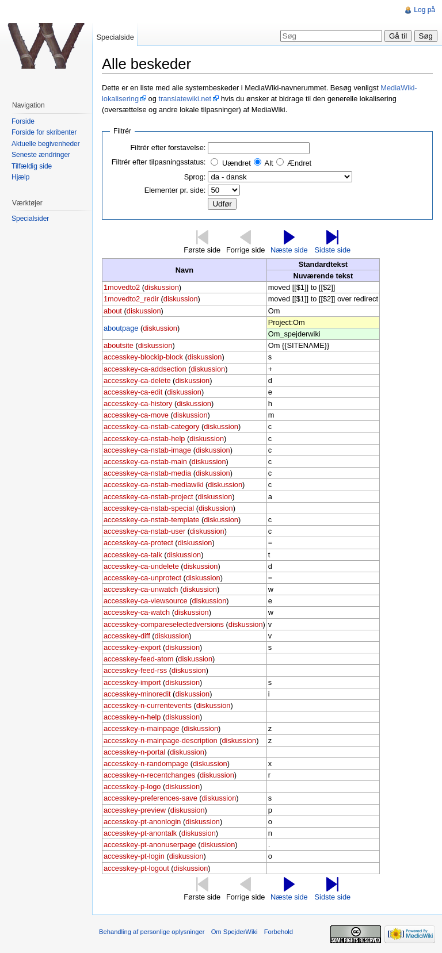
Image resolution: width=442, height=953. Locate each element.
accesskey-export (132, 647)
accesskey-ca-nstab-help (144, 438)
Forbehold (278, 931)
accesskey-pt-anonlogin (142, 821)
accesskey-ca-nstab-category (151, 426)
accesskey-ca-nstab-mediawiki (154, 484)
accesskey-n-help (132, 717)
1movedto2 (122, 287)
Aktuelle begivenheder (46, 144)
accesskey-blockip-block (143, 357)
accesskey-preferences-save (150, 798)
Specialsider (30, 219)
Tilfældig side (32, 166)
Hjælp (20, 177)
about (113, 311)
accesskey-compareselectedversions (164, 624)
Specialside (115, 37)
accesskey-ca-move (136, 415)
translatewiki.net (184, 98)
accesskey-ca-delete (137, 380)
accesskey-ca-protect (138, 542)
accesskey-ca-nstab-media (147, 473)
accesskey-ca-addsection (145, 369)
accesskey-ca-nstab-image (147, 450)
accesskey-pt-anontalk (140, 833)
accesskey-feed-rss (135, 670)
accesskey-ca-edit (133, 392)
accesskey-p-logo (132, 786)
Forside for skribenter (44, 132)
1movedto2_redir (131, 298)
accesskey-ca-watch (137, 612)
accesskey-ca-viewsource (146, 600)
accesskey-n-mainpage (142, 728)
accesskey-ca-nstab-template (151, 519)
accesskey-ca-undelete (141, 566)
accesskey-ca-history (138, 403)
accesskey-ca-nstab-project (148, 496)
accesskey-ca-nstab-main (145, 461)
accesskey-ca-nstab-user (144, 531)
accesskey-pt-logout (136, 868)
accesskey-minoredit (137, 694)
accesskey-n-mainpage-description (161, 740)
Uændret (236, 163)
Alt (269, 163)
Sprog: (195, 177)
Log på (424, 10)
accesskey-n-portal (134, 752)
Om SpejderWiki (234, 931)
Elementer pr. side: (175, 190)
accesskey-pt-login (134, 856)
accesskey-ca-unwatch (141, 589)
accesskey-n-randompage (146, 763)
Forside (23, 121)
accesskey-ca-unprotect (142, 577)
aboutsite (119, 345)
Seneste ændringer (41, 155)
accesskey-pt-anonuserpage (150, 844)
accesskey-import (132, 682)
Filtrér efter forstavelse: (168, 147)
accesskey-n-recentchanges (149, 775)
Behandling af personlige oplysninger (151, 931)
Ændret (299, 163)
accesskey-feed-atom (139, 659)
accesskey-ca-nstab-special (149, 508)
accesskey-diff (127, 635)
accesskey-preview (135, 810)
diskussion (161, 287)
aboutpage (121, 328)
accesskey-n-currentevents (148, 705)
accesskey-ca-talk (133, 554)
